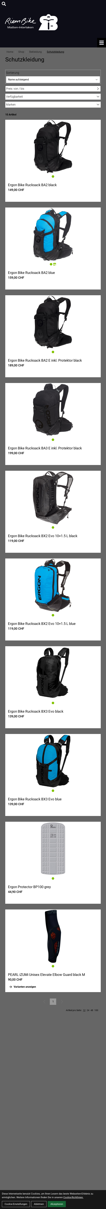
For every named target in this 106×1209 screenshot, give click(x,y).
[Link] (101, 42)
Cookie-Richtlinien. (73, 1197)
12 (84, 1010)
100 (96, 1010)
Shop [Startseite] (21, 51)
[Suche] (4, 4)
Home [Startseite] (10, 51)
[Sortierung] (53, 79)
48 (92, 1010)
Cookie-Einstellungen (16, 1204)
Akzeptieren (56, 1204)
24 (88, 1010)
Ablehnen (39, 1204)
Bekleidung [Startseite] (35, 51)
